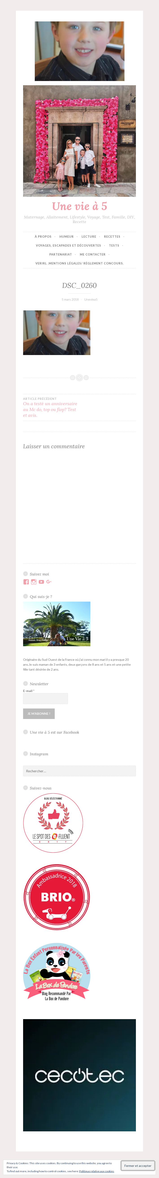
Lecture (89, 236)
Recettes (112, 236)
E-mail (28, 691)
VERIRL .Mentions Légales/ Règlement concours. (79, 263)
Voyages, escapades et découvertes (68, 245)
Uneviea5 (91, 299)
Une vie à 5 (79, 206)
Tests (114, 245)
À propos (43, 236)
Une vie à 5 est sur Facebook (54, 732)
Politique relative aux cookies (96, 1171)
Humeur (66, 236)
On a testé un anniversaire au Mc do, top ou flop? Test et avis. (51, 407)
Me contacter (93, 254)
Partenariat (60, 254)
